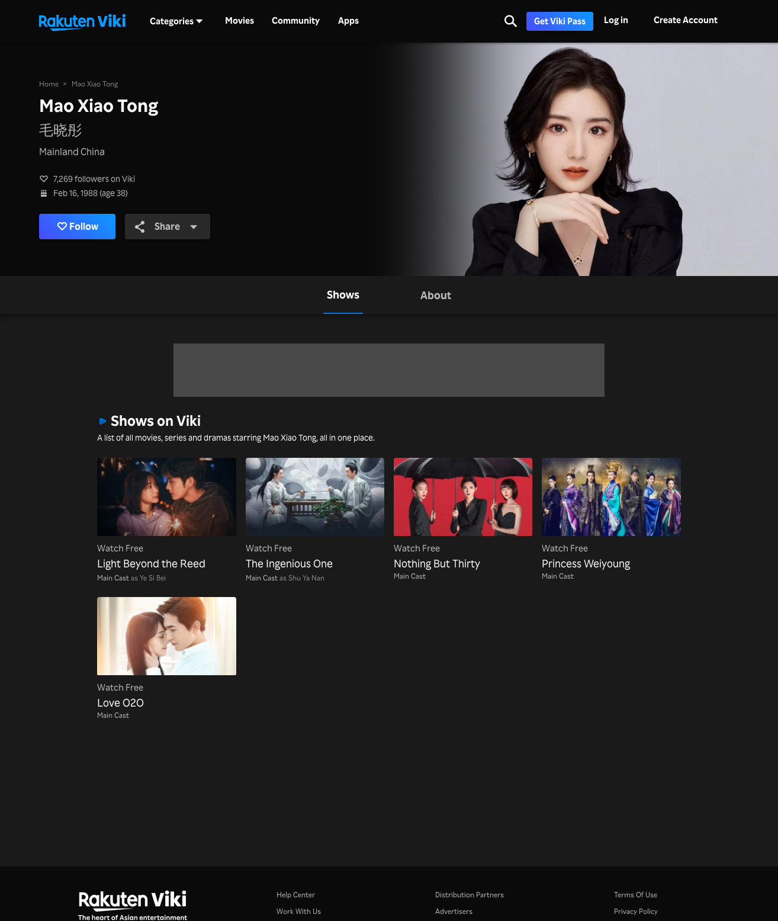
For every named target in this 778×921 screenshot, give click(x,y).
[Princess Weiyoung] (611, 515)
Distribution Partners (469, 894)
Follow (77, 226)
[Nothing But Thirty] (463, 515)
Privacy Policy (636, 911)
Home (49, 83)
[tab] (343, 295)
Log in (616, 19)
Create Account (686, 19)
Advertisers (453, 911)
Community (296, 20)
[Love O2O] (166, 654)
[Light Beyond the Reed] (166, 515)
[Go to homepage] (82, 21)
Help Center (296, 894)
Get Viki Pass (560, 21)
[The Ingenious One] (315, 515)
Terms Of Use (635, 894)
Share (166, 226)
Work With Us (299, 911)
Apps (348, 20)
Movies (239, 20)
